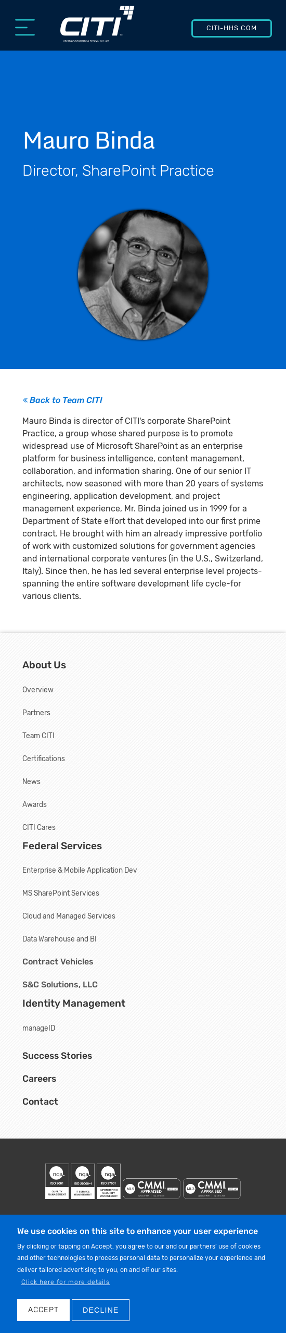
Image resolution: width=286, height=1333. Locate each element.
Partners (36, 712)
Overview (38, 690)
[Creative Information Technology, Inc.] (98, 29)
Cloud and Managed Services (68, 916)
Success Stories (57, 1055)
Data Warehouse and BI (59, 939)
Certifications (43, 758)
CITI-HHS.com (231, 28)
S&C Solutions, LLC (60, 984)
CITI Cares (39, 827)
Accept (43, 1311)
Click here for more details (65, 1284)
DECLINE (101, 1311)
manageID (38, 1028)
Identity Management (73, 1003)
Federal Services (62, 846)
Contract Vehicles (58, 962)
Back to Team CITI (62, 400)
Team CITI (38, 735)
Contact (40, 1101)
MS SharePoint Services (60, 893)
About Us (44, 665)
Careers (39, 1078)
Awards (34, 804)
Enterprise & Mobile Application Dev (79, 870)
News (31, 781)
